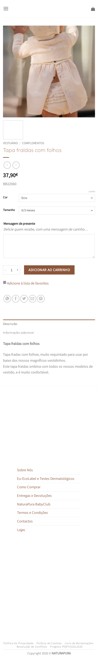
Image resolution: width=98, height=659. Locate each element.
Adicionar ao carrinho (49, 270)
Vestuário (10, 143)
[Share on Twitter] (24, 299)
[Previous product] (16, 165)
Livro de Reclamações (79, 643)
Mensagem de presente (19, 223)
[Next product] (7, 165)
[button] (6, 8)
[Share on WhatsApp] (7, 299)
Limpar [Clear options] (91, 191)
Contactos (25, 521)
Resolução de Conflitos (32, 646)
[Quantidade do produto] (11, 270)
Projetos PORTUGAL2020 (66, 646)
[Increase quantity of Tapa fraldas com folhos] (17, 270)
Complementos (33, 143)
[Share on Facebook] (15, 299)
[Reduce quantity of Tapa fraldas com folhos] (5, 270)
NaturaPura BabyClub (33, 504)
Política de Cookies (49, 643)
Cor (5, 197)
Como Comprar (28, 486)
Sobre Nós (25, 469)
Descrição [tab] (10, 324)
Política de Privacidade (18, 643)
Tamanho (9, 210)
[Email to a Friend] (32, 299)
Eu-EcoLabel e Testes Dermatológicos (45, 478)
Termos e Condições (32, 512)
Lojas (21, 529)
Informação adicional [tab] (18, 332)
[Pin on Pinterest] (40, 299)
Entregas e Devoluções (34, 495)
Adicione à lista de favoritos (28, 283)
